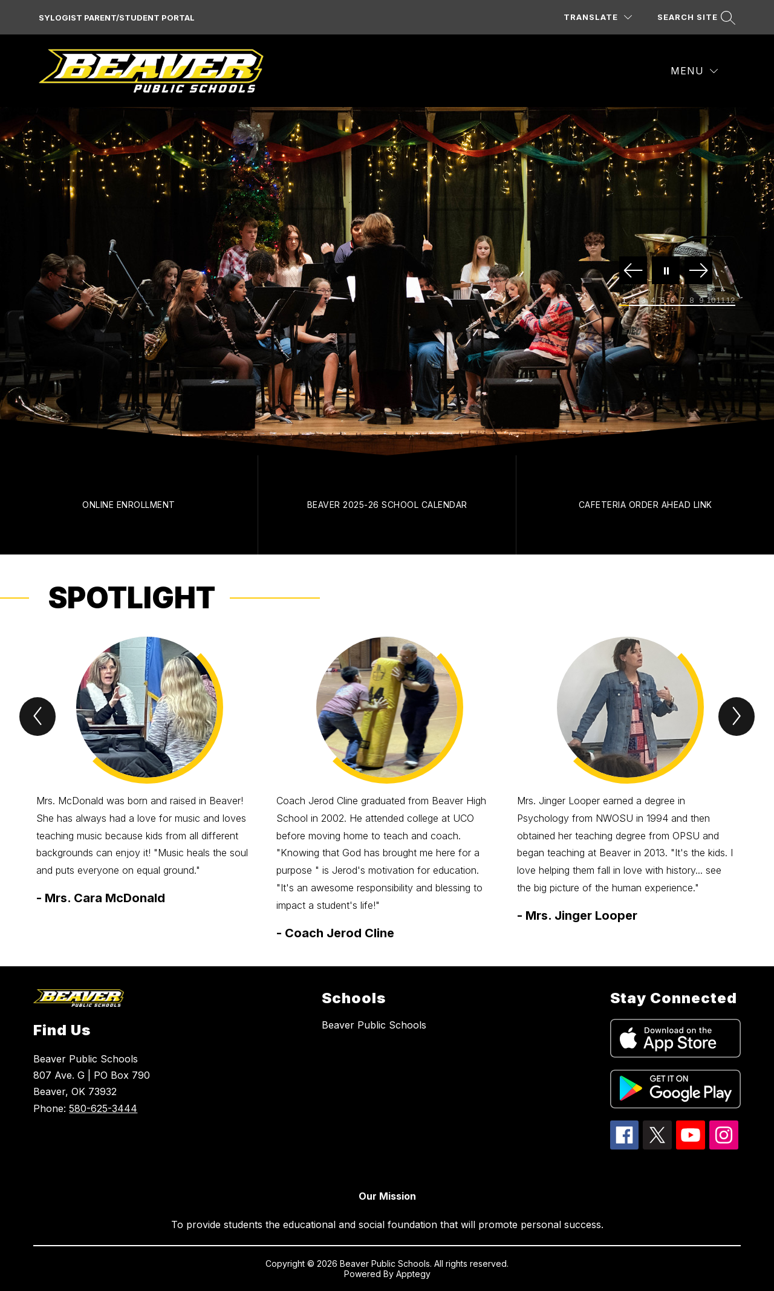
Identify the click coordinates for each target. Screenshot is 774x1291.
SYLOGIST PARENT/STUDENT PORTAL (117, 17)
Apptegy (413, 1274)
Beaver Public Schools (374, 1025)
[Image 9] (701, 301)
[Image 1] (624, 301)
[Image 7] (682, 301)
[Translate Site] (598, 17)
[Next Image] (698, 271)
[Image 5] (663, 301)
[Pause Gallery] (666, 271)
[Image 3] (643, 301)
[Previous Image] (633, 271)
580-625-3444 (103, 1108)
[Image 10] (711, 301)
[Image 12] (730, 301)
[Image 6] (672, 301)
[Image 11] (721, 301)
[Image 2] (634, 301)
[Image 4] (653, 301)
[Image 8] (692, 301)
